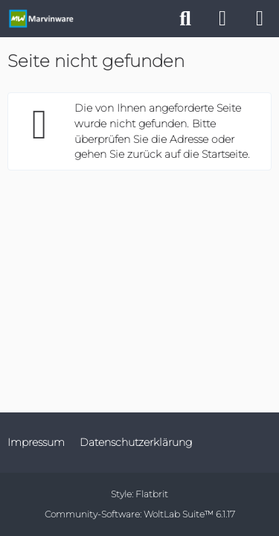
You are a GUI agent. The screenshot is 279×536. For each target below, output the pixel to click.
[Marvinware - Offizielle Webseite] (40, 19)
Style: (139, 494)
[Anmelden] (222, 18)
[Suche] (185, 19)
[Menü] (260, 19)
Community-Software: (140, 514)
